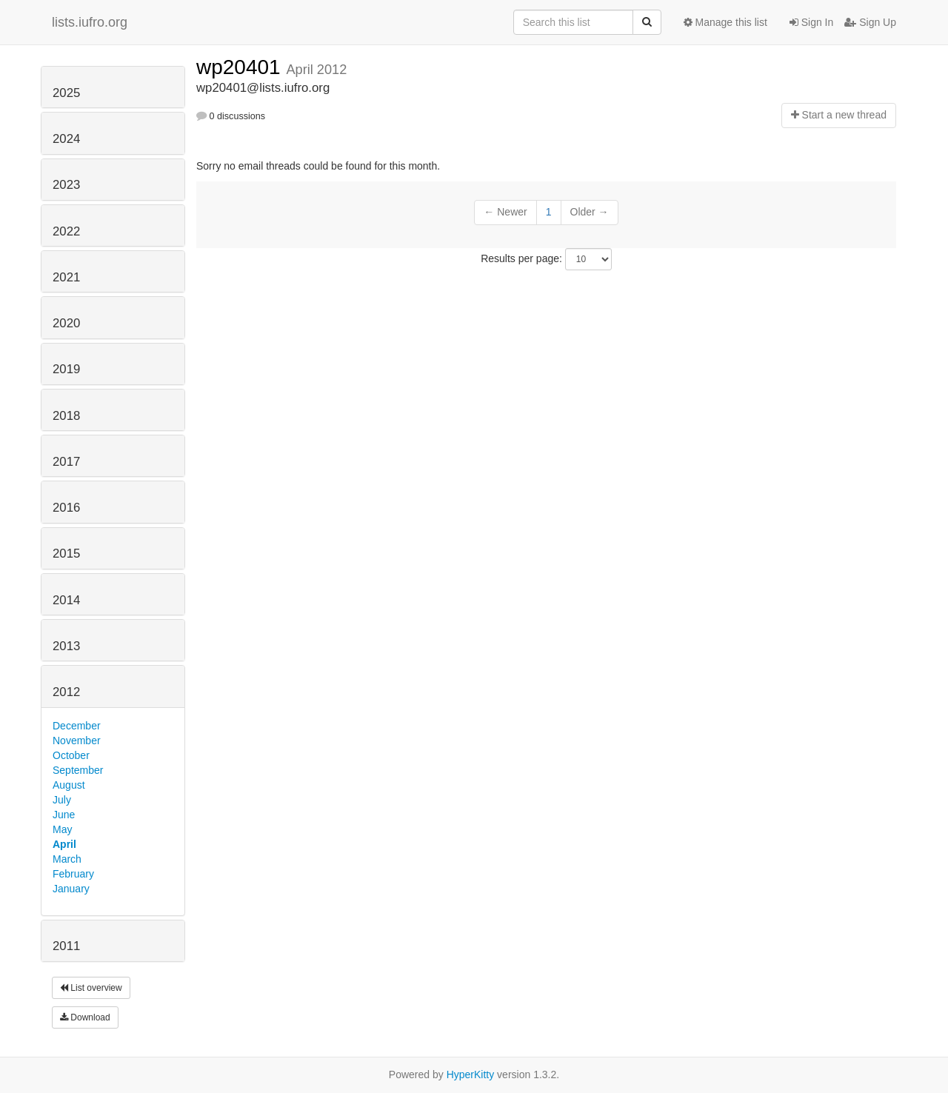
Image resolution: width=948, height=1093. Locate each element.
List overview (91, 988)
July (62, 800)
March (67, 859)
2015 (66, 553)
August (69, 785)
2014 (66, 600)
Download (85, 1017)
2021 (66, 277)
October (71, 755)
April (64, 844)
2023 (66, 185)
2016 (66, 508)
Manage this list (725, 22)
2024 (66, 139)
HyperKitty (471, 1074)
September (78, 770)
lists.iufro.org (89, 22)
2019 (66, 369)
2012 (66, 692)
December (77, 726)
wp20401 (241, 67)
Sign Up (870, 22)
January (71, 889)
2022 (66, 231)
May (62, 829)
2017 (66, 462)
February (73, 874)
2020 (66, 323)
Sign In (811, 22)
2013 (66, 646)
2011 (66, 946)
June (64, 814)
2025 (66, 93)
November (77, 740)
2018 (66, 416)
